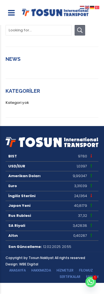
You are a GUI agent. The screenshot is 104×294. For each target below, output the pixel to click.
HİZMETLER (65, 270)
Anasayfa (17, 270)
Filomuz (86, 270)
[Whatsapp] (90, 282)
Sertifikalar (70, 276)
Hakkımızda (41, 270)
